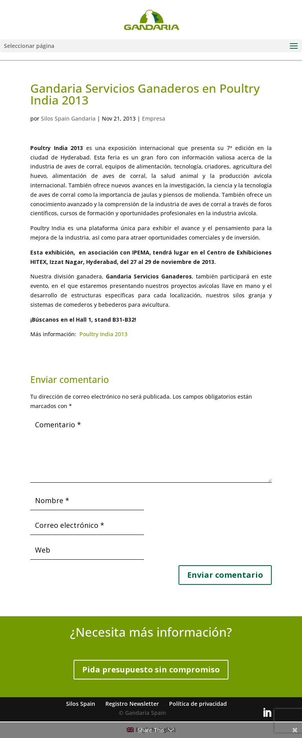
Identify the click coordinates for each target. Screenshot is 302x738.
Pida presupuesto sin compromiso (151, 669)
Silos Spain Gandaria (68, 118)
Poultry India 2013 (103, 334)
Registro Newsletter (132, 703)
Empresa (153, 118)
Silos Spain (80, 703)
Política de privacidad (198, 703)
